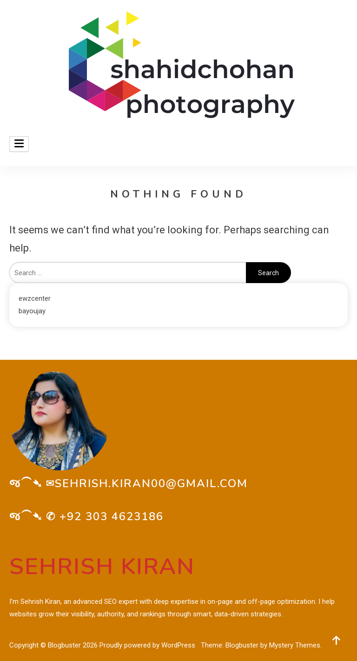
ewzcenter (35, 298)
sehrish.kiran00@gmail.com (151, 483)
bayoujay (32, 311)
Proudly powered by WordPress (148, 645)
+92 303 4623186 (112, 516)
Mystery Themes (294, 645)
